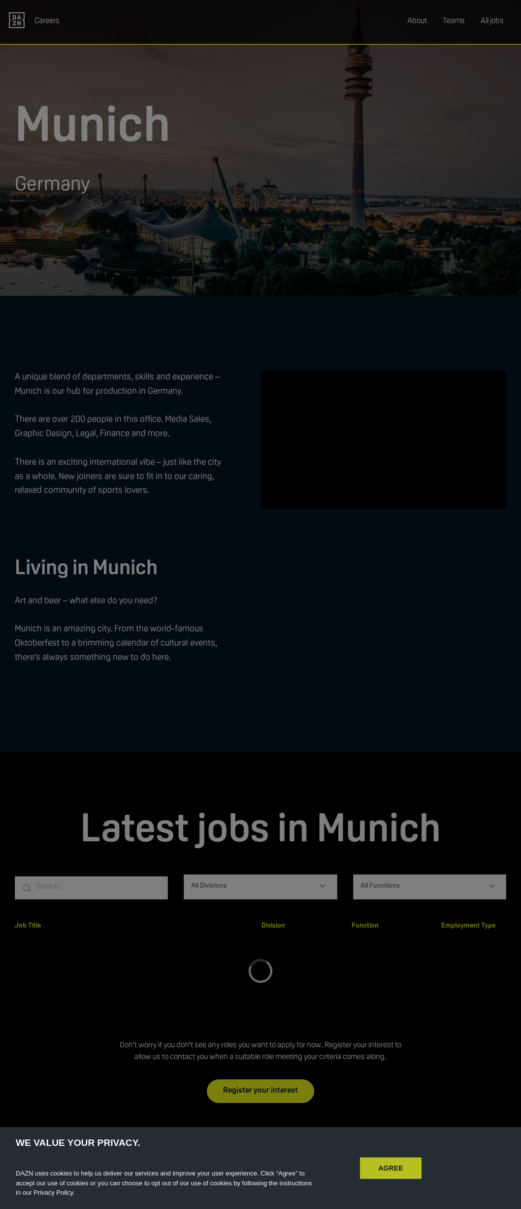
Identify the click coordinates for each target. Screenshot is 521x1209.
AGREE (390, 1168)
